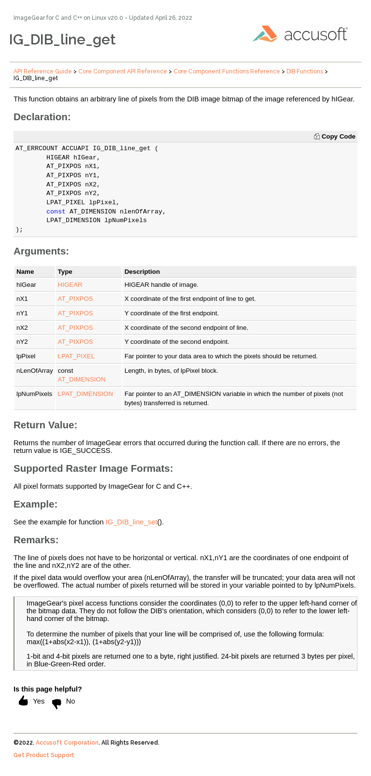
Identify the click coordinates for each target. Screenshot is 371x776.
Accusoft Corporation (67, 742)
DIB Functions (304, 71)
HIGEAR (70, 284)
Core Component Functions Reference (226, 71)
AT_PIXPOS (75, 298)
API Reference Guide (43, 71)
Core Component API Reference (122, 71)
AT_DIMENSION (82, 379)
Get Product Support (44, 755)
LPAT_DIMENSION (85, 393)
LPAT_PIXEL (76, 356)
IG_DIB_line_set (131, 522)
